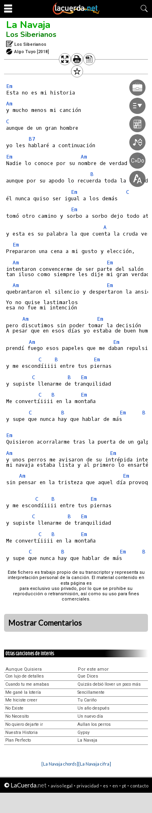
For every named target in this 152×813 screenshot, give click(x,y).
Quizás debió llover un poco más (109, 684)
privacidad (88, 785)
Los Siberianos (31, 34)
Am (9, 103)
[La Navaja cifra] (94, 763)
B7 (32, 138)
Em (9, 86)
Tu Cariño (86, 700)
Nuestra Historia (21, 732)
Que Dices (87, 676)
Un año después (93, 708)
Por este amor (93, 669)
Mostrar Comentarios (45, 622)
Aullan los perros (94, 724)
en (115, 785)
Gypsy (83, 732)
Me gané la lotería (23, 692)
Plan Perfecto (18, 740)
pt (124, 785)
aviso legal (62, 785)
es (105, 785)
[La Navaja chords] (59, 763)
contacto (139, 785)
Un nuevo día (90, 716)
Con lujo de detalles (24, 676)
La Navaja (28, 24)
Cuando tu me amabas (27, 684)
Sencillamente (91, 692)
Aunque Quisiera (24, 669)
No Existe (14, 708)
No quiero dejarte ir (24, 724)
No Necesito (17, 716)
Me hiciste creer (21, 700)
